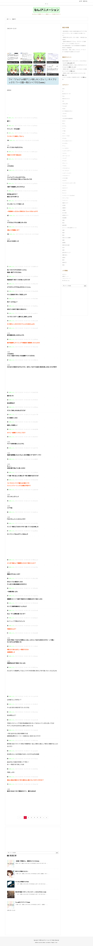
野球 (63, 260)
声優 (63, 220)
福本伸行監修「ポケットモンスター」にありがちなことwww (30, 892)
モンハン (64, 193)
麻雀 (63, 264)
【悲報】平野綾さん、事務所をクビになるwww (27, 861)
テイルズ (64, 160)
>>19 (8, 333)
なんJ (63, 123)
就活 (63, 222)
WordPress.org (65, 280)
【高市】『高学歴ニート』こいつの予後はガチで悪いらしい (32, 74)
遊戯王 (63, 257)
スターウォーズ (65, 155)
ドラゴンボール (65, 168)
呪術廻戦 (64, 217)
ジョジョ (64, 153)
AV (62, 91)
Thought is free (54, 942)
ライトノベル (65, 197)
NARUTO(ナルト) (66, 98)
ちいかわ (64, 116)
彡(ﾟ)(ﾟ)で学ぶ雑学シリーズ (69, 227)
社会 (63, 247)
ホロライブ (64, 188)
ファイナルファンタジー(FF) (69, 183)
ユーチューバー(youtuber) (68, 195)
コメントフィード (66, 278)
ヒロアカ (64, 180)
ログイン (64, 274)
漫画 (63, 240)
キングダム (64, 143)
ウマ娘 (63, 130)
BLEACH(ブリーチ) (66, 93)
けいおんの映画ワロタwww (22, 881)
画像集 (63, 242)
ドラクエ (64, 165)
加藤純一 (64, 207)
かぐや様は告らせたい (67, 111)
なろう (63, 121)
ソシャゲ (64, 158)
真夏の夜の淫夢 (65, 245)
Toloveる (64, 106)
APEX (63, 88)
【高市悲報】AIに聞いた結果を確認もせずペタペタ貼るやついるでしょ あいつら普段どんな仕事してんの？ (74, 33)
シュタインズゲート (66, 150)
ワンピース (64, 200)
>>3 (8, 145)
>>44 (8, 661)
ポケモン (64, 190)
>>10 (8, 239)
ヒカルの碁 (64, 178)
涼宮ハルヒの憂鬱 (66, 237)
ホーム (9, 19)
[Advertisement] (33, 41)
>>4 (8, 164)
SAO (63, 101)
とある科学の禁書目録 (67, 118)
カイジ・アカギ (65, 135)
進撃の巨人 (64, 255)
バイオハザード (65, 175)
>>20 (8, 351)
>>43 (8, 638)
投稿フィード (65, 276)
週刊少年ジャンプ (66, 252)
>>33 (8, 572)
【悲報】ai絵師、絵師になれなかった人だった (73, 73)
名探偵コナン (65, 215)
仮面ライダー (65, 202)
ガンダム (64, 138)
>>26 (8, 441)
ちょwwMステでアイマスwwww (22, 902)
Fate (63, 96)
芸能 (63, 250)
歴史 (63, 235)
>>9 (8, 220)
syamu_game (65, 103)
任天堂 (63, 205)
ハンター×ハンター (66, 173)
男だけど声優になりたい (21, 871)
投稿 (15, 19)
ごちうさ (64, 113)
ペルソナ (64, 185)
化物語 (63, 210)
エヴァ (63, 133)
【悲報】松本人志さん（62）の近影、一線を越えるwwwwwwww (32, 62)
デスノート (64, 163)
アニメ (63, 128)
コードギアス (65, 148)
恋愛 (63, 230)
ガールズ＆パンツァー (67, 140)
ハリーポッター (65, 170)
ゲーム (63, 145)
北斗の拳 (64, 212)
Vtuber (63, 108)
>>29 (8, 494)
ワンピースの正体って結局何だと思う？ (71, 77)
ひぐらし (64, 126)
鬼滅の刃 (64, 262)
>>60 (8, 789)
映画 (63, 232)
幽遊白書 (64, 225)
